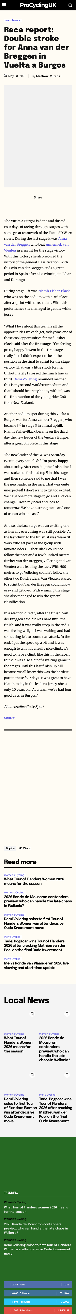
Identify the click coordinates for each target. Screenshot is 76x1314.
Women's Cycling (14, 875)
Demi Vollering (25, 379)
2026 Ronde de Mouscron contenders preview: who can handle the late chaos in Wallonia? (38, 901)
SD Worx (24, 848)
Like (66, 1284)
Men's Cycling (12, 937)
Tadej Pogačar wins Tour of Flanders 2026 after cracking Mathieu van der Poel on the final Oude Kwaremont (34, 946)
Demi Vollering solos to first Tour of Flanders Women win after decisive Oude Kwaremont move (33, 923)
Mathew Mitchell (49, 76)
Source (9, 718)
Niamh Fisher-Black (54, 291)
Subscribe (63, 1310)
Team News (13, 20)
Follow (64, 1293)
